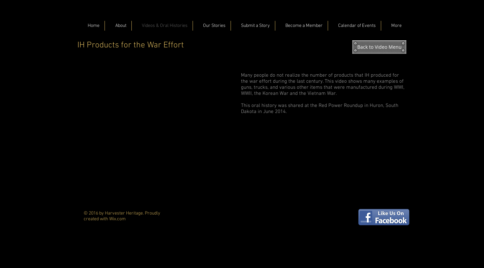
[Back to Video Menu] (379, 47)
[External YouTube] (158, 118)
